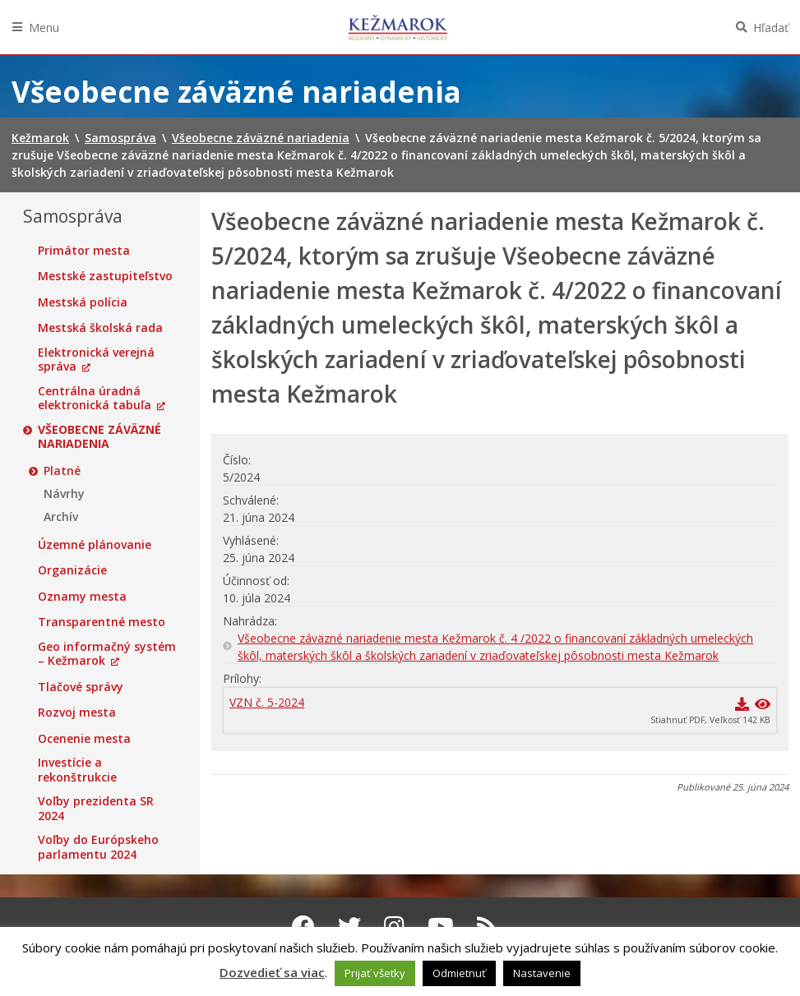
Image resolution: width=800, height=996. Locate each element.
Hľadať (770, 27)
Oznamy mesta (82, 596)
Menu (44, 27)
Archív (61, 517)
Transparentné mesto (101, 622)
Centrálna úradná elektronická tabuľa (94, 398)
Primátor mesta (84, 250)
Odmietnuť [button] (459, 973)
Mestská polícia (82, 302)
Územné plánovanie (94, 544)
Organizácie (72, 570)
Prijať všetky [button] (375, 973)
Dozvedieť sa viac (272, 972)
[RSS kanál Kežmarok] (487, 926)
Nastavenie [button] (542, 973)
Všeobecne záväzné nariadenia (99, 436)
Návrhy (64, 493)
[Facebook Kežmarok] (303, 926)
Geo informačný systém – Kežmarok (107, 653)
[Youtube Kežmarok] (441, 926)
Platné (62, 470)
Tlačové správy (80, 687)
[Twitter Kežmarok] (349, 926)
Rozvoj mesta (77, 712)
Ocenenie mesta (84, 738)
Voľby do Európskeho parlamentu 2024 (98, 846)
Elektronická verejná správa (96, 359)
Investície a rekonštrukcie (77, 769)
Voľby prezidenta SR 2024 (96, 808)
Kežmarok (398, 27)
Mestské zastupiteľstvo (105, 276)
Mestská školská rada (100, 327)
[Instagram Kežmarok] (394, 926)
